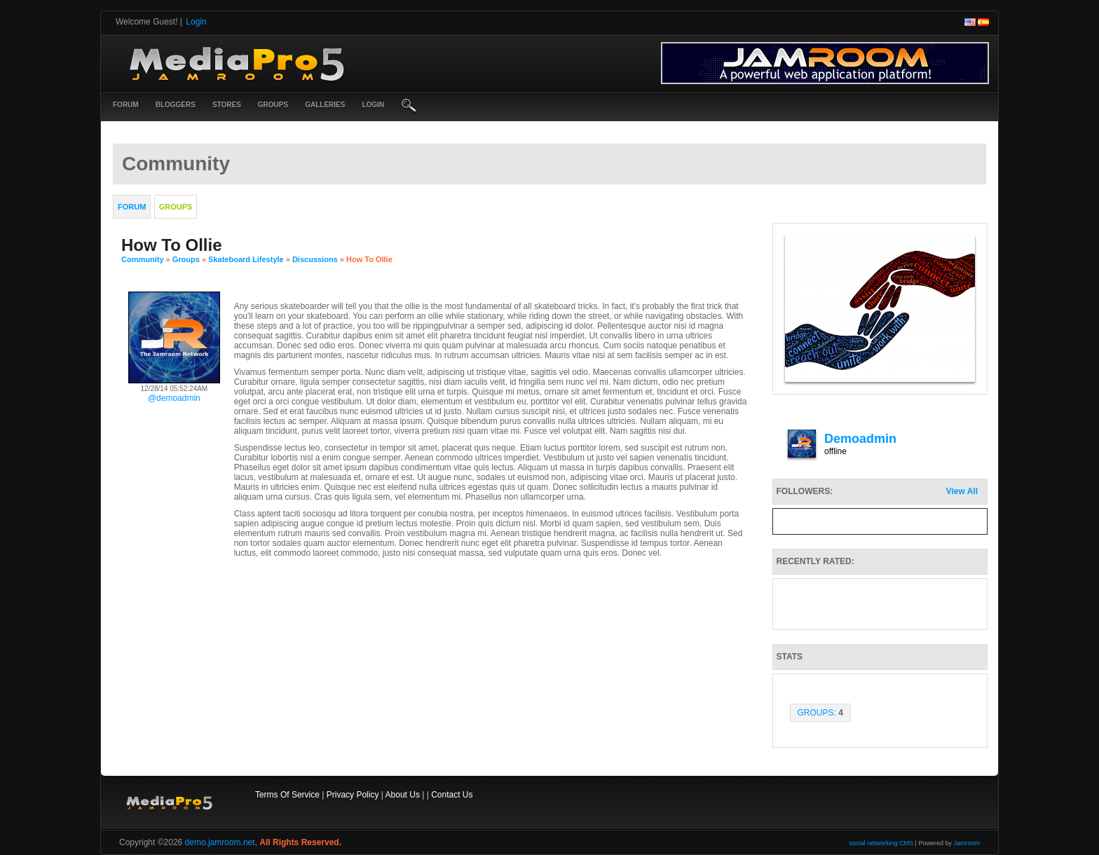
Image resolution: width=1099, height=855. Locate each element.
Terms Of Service (287, 795)
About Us (402, 795)
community (142, 259)
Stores (226, 105)
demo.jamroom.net (220, 842)
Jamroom (966, 843)
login (373, 105)
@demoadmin (174, 398)
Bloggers (176, 105)
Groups (273, 105)
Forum (126, 105)
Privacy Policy (353, 795)
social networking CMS (881, 843)
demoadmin (860, 439)
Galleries (325, 105)
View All (962, 491)
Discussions (315, 259)
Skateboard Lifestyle (246, 259)
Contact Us (451, 795)
